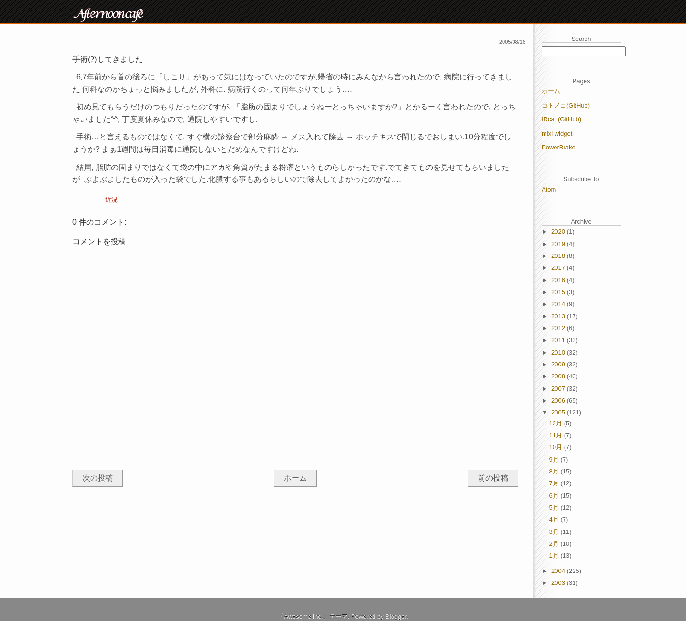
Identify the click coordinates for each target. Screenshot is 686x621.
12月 (556, 423)
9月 (555, 459)
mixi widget (557, 133)
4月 (555, 519)
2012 (559, 328)
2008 (559, 376)
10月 (556, 447)
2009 (559, 364)
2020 (559, 231)
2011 (559, 340)
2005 (559, 412)
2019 (559, 243)
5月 (555, 507)
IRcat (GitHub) (561, 119)
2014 (559, 303)
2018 (559, 255)
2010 (559, 352)
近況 (111, 199)
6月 (555, 495)
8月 (555, 471)
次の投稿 (97, 478)
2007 (559, 388)
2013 (559, 316)
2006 (559, 400)
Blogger (395, 616)
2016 (559, 280)
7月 (555, 483)
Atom (549, 189)
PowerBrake (558, 147)
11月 (556, 435)
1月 (555, 555)
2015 (559, 292)
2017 (559, 267)
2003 (559, 582)
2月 (555, 543)
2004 (559, 570)
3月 (555, 531)
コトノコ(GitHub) (566, 105)
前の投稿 (493, 478)
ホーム (295, 478)
